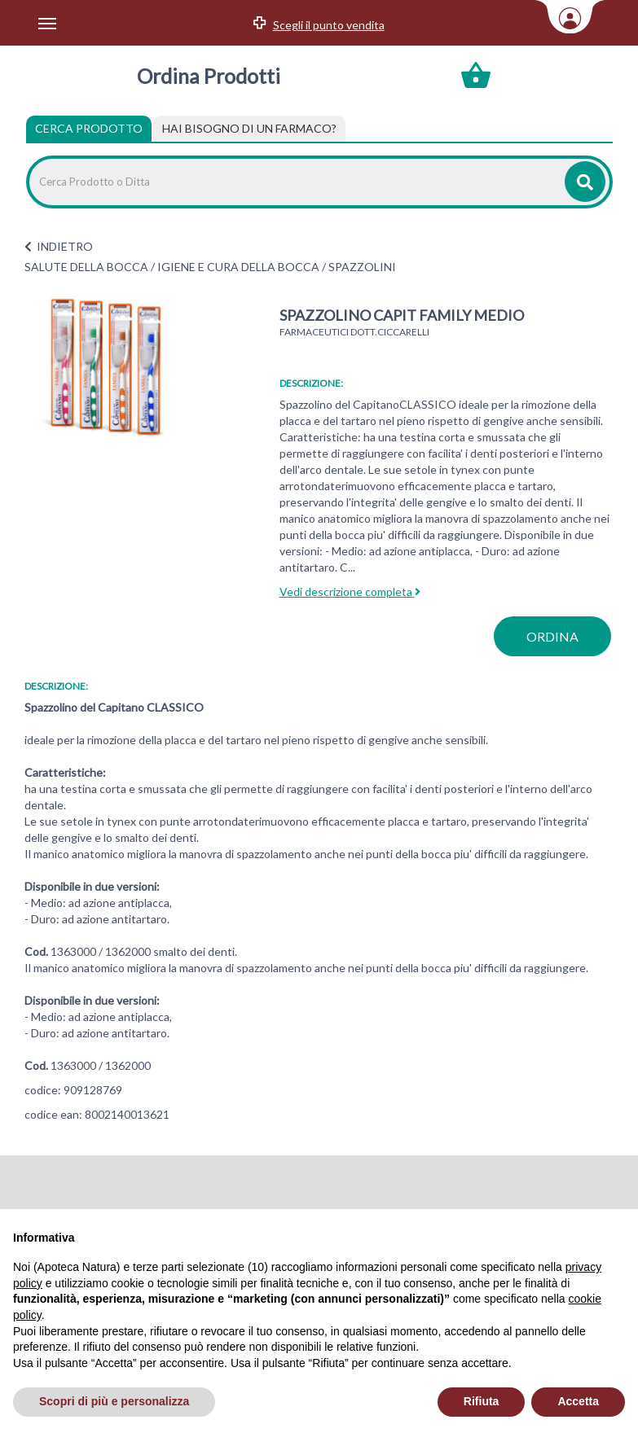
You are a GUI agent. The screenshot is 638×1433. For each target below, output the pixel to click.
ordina (552, 636)
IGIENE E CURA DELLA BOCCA (238, 267)
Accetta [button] (578, 1401)
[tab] (249, 129)
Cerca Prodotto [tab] (89, 128)
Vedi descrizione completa (349, 591)
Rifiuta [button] (481, 1401)
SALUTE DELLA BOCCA (86, 267)
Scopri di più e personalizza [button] (114, 1401)
